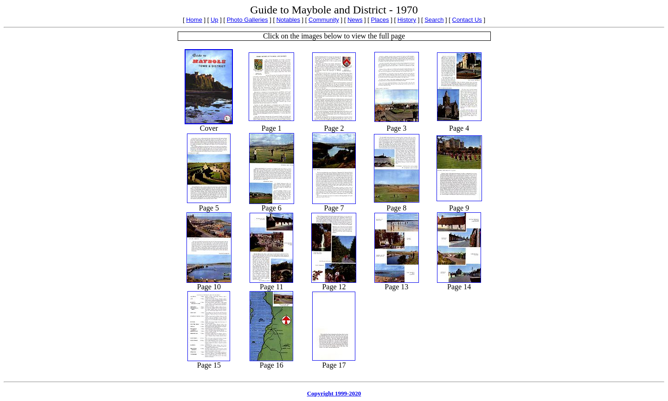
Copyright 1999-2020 (334, 393)
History (407, 19)
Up (214, 19)
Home (194, 19)
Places (380, 19)
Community (323, 19)
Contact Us (467, 19)
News (355, 19)
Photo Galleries (247, 19)
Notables (288, 19)
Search (433, 19)
